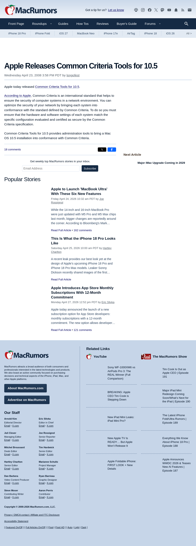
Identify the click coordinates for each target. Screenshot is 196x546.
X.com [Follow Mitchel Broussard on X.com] (15, 454)
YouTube (100, 356)
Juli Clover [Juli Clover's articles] (10, 433)
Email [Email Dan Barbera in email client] (7, 483)
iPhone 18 (150, 33)
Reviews (103, 23)
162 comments (83, 230)
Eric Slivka (108, 302)
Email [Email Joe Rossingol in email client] (42, 440)
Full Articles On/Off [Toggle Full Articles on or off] (35, 527)
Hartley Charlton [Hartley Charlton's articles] (13, 462)
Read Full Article (61, 230)
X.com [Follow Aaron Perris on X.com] (50, 497)
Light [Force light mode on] (76, 527)
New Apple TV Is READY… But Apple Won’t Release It (120, 442)
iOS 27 (63, 33)
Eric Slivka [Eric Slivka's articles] (45, 418)
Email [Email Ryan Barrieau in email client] (42, 483)
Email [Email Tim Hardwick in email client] (42, 454)
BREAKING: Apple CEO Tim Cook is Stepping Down (119, 396)
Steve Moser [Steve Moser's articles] (11, 490)
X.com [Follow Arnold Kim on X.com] (15, 425)
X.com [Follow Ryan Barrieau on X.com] (50, 483)
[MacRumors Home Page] (30, 10)
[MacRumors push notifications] (176, 10)
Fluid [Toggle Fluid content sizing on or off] (50, 527)
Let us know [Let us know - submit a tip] (116, 10)
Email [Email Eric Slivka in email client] (42, 425)
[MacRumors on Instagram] (143, 10)
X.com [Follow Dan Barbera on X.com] (15, 483)
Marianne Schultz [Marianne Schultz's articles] (48, 462)
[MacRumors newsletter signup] (189, 10)
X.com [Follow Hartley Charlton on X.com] (15, 468)
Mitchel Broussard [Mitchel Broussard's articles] (14, 447)
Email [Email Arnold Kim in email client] (7, 425)
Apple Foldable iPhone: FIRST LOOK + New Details (122, 465)
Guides (63, 23)
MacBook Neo (86, 33)
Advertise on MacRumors (27, 400)
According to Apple (17, 95)
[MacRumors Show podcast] (136, 10)
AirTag (131, 33)
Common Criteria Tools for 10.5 (57, 86)
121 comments (83, 330)
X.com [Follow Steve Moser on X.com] (15, 497)
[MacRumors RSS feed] (183, 10)
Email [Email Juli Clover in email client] (7, 440)
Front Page (16, 23)
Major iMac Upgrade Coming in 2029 (161, 162)
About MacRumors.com (25, 388)
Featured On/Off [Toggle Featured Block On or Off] (14, 527)
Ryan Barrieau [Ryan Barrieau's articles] (47, 476)
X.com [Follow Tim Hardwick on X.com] (50, 454)
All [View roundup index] (189, 33)
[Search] (188, 23)
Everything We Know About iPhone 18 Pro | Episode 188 (175, 442)
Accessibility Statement (16, 521)
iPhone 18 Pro (17, 33)
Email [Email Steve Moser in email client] (7, 497)
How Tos (82, 23)
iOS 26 (170, 33)
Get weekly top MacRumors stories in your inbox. (60, 161)
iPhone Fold (42, 33)
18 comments (12, 149)
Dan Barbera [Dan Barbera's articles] (11, 476)
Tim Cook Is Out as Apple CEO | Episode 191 (175, 373)
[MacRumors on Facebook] (150, 10)
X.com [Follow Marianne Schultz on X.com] (50, 468)
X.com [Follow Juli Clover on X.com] (15, 440)
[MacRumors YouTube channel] (169, 10)
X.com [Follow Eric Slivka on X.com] (50, 425)
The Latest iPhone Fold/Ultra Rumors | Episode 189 (174, 419)
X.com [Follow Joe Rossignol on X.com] (50, 440)
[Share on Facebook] (112, 149)
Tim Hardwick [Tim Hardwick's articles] (46, 447)
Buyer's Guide (127, 23)
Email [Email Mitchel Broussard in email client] (7, 454)
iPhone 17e (111, 33)
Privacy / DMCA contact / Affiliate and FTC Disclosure (32, 515)
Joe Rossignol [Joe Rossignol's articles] (47, 433)
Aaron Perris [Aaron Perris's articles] (46, 490)
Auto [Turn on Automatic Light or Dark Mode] (70, 527)
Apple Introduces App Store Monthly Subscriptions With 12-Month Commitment (82, 292)
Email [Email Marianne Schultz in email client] (42, 468)
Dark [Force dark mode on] (83, 527)
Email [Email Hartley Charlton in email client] (7, 468)
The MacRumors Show (170, 356)
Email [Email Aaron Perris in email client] (42, 497)
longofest (73, 75)
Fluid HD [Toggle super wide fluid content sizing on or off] (59, 527)
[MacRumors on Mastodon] (162, 10)
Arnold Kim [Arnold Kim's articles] (10, 418)
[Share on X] (102, 149)
